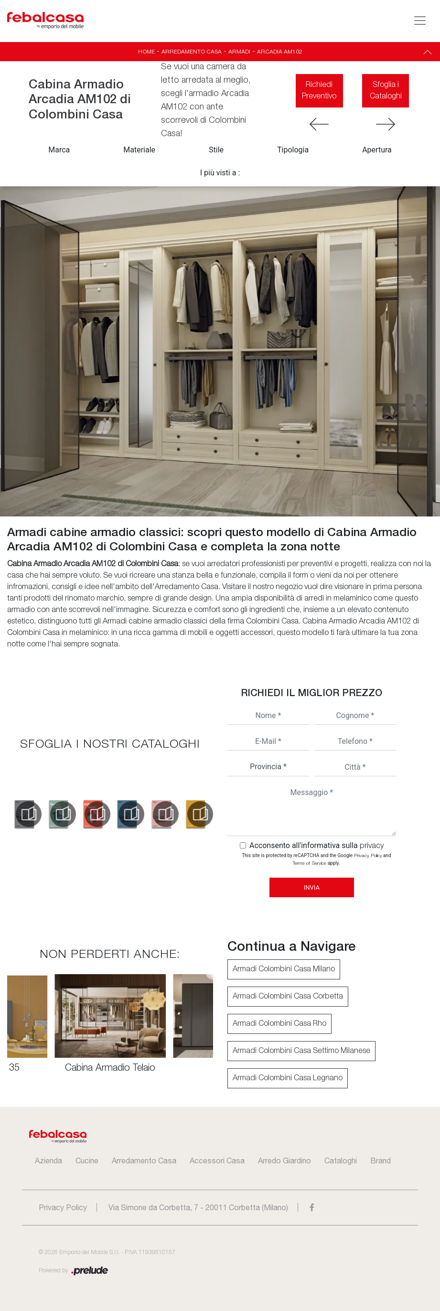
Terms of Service (309, 863)
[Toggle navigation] (420, 20)
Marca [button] (59, 149)
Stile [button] (216, 149)
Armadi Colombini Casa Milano (284, 969)
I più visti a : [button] (220, 172)
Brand (380, 1160)
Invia (312, 887)
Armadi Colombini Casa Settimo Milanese (301, 1051)
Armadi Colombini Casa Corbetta (288, 996)
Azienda (48, 1160)
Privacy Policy (368, 856)
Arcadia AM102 (279, 51)
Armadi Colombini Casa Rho (279, 1024)
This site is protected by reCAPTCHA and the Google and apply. (316, 859)
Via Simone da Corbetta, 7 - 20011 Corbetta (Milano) (198, 1207)
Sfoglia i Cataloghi (386, 91)
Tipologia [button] (293, 149)
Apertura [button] (377, 149)
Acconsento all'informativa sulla (316, 845)
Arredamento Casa (191, 51)
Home (146, 51)
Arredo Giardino (284, 1160)
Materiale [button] (139, 149)
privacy (372, 846)
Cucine (86, 1160)
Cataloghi (340, 1160)
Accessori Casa (217, 1160)
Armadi (239, 51)
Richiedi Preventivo (319, 91)
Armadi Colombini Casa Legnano (288, 1078)
